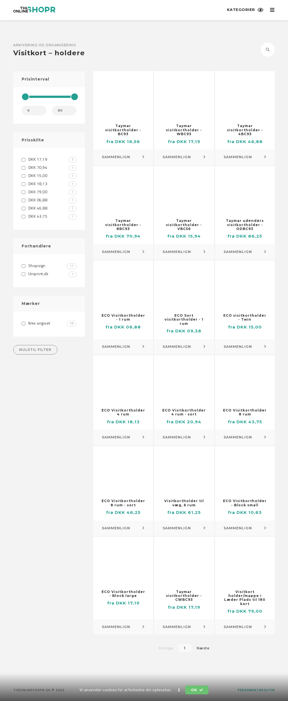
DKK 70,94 (49, 167)
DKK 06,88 (49, 200)
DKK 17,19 (49, 159)
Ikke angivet (49, 323)
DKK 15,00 (49, 175)
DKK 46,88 (49, 208)
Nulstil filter (35, 350)
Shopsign (49, 265)
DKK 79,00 (49, 192)
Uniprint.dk (49, 274)
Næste (203, 648)
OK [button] (197, 690)
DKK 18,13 (49, 184)
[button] (179, 690)
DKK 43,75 (49, 216)
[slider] (25, 97)
